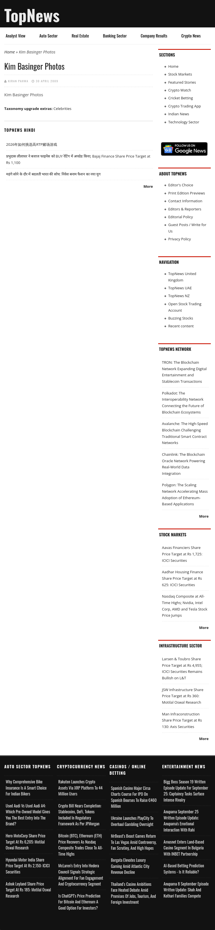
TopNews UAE (180, 287)
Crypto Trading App (184, 106)
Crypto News (191, 36)
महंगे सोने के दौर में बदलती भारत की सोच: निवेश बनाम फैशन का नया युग (53, 174)
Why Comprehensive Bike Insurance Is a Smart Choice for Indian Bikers (26, 788)
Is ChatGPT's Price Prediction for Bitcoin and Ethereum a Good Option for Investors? (79, 902)
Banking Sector (115, 36)
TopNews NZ (179, 295)
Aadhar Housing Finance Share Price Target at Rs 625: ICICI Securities (182, 578)
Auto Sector (48, 36)
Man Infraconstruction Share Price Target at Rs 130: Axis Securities (182, 720)
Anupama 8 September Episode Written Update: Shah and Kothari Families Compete (186, 890)
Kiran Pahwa (18, 81)
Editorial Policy (180, 216)
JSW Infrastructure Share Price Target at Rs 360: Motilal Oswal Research (183, 696)
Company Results (154, 36)
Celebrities (62, 108)
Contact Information (185, 200)
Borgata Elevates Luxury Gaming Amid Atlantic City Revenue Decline (130, 866)
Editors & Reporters (184, 209)
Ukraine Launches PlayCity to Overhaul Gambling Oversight (132, 821)
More (148, 186)
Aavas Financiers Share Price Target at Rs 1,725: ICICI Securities (182, 554)
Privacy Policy (179, 238)
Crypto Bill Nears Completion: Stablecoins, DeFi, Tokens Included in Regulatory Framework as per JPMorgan (79, 815)
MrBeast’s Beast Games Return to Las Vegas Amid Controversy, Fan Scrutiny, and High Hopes (133, 842)
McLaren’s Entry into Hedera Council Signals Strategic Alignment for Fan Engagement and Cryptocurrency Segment (80, 875)
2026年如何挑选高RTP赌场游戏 (31, 144)
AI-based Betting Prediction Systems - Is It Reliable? (183, 869)
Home (9, 52)
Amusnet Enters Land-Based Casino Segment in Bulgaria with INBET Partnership (183, 848)
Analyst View (15, 36)
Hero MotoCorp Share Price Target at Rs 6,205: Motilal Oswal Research (25, 842)
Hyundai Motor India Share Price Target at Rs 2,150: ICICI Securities (28, 866)
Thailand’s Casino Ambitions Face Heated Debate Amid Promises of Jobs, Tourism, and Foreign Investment (133, 893)
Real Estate (80, 36)
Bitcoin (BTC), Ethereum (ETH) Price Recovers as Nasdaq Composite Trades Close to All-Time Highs (80, 845)
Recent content (181, 325)
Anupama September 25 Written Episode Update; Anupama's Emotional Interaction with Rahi (181, 821)
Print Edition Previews (186, 193)
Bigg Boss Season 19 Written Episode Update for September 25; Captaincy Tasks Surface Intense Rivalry (185, 791)
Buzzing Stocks (180, 318)
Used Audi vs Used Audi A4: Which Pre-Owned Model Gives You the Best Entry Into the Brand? (28, 815)
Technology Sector (183, 122)
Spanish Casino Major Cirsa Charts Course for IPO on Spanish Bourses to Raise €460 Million (133, 797)
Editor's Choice (180, 184)
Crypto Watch (179, 90)
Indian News (178, 113)
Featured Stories (182, 82)
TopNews (32, 15)
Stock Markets (180, 74)
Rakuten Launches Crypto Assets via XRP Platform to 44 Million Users (80, 788)
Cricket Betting (180, 97)
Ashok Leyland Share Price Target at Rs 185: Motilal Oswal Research (28, 890)
